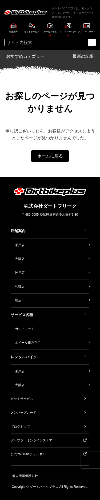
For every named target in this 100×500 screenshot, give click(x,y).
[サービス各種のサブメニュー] (50, 35)
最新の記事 (83, 56)
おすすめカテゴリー (25, 56)
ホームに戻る (50, 156)
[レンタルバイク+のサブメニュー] (68, 35)
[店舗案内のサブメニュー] (13, 35)
